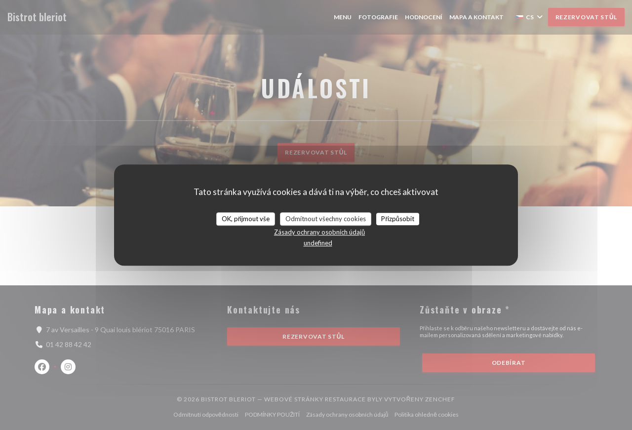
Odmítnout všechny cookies (325, 219)
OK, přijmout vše (246, 219)
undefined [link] (318, 243)
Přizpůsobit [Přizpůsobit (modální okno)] (397, 219)
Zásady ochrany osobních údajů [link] (319, 232)
